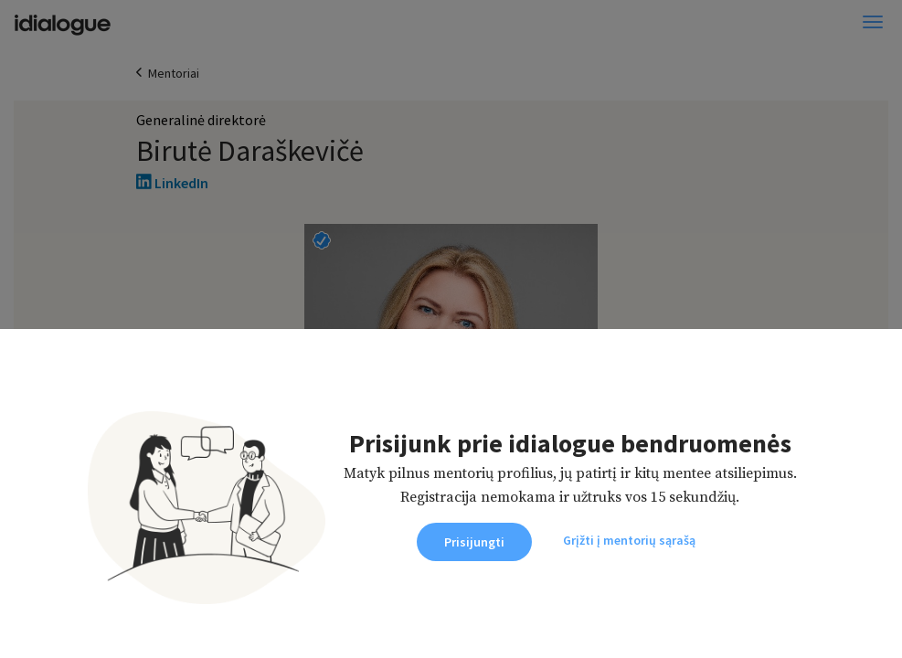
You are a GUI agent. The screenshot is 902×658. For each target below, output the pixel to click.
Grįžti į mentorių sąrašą (629, 540)
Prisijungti (474, 542)
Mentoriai (173, 73)
